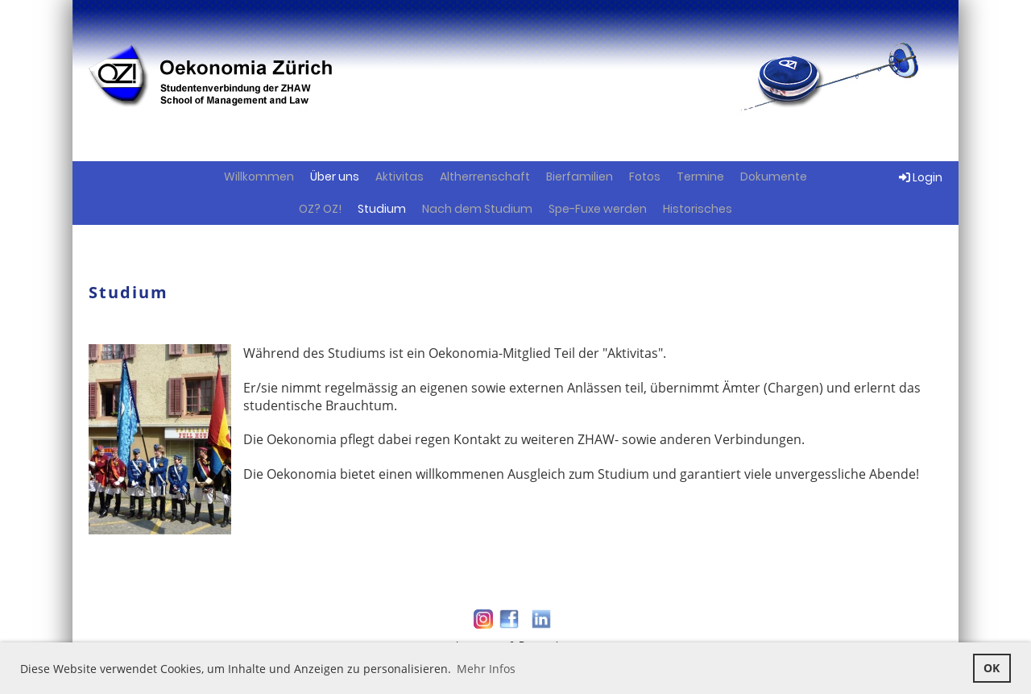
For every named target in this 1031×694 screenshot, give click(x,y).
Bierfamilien (579, 176)
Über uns (334, 176)
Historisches (697, 209)
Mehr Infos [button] (486, 668)
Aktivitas (399, 176)
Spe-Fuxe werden (598, 209)
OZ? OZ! (320, 209)
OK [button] (991, 667)
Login (919, 177)
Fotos (644, 176)
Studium (382, 209)
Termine (700, 176)
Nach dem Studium (477, 209)
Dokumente (773, 176)
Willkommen (259, 176)
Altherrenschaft (485, 176)
